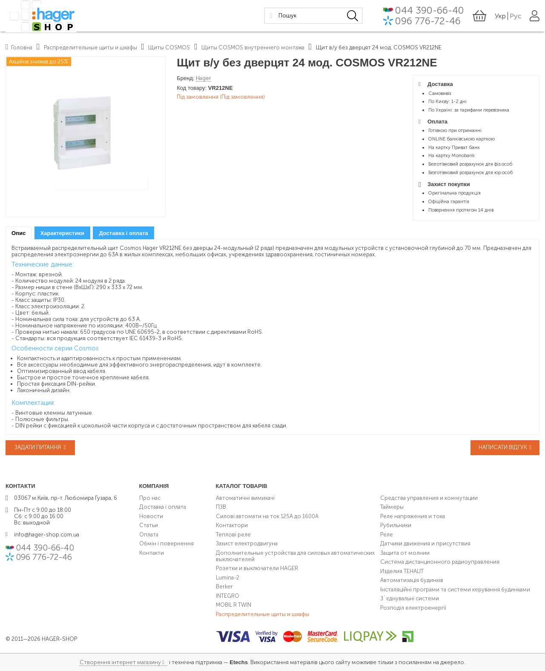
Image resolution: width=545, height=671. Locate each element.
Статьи (148, 525)
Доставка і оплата (162, 507)
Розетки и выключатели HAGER (257, 568)
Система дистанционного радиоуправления (439, 562)
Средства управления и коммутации (429, 498)
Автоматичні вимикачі (245, 498)
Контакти (151, 553)
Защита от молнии (405, 553)
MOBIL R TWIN (233, 605)
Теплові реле (233, 534)
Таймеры (392, 507)
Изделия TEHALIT (402, 571)
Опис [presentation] (18, 233)
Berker (224, 586)
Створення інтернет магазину (120, 662)
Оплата (148, 534)
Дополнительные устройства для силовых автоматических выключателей (295, 556)
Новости (151, 516)
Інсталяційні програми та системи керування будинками (455, 589)
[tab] (19, 233)
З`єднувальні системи (409, 598)
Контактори (232, 525)
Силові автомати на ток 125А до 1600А (267, 516)
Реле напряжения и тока (412, 516)
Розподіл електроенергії (413, 608)
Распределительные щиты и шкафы (262, 614)
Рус (516, 17)
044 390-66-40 (429, 11)
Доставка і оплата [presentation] (123, 233)
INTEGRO (227, 596)
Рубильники (395, 525)
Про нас (150, 498)
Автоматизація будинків (411, 580)
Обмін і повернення (166, 543)
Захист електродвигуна (247, 543)
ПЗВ (221, 507)
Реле (386, 534)
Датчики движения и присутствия (425, 543)
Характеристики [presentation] (62, 233)
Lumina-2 (227, 577)
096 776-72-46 (428, 22)
